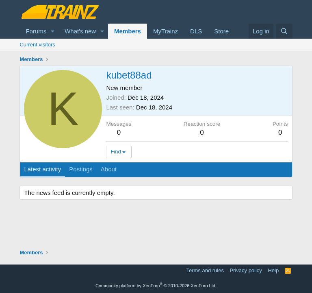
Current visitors (37, 45)
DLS (196, 31)
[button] (52, 31)
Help (273, 270)
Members (127, 31)
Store (221, 31)
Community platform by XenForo (156, 285)
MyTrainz (165, 31)
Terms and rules (204, 270)
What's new (80, 31)
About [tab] (109, 169)
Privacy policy (246, 270)
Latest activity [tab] (42, 169)
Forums (36, 31)
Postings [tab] (81, 169)
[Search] (284, 31)
